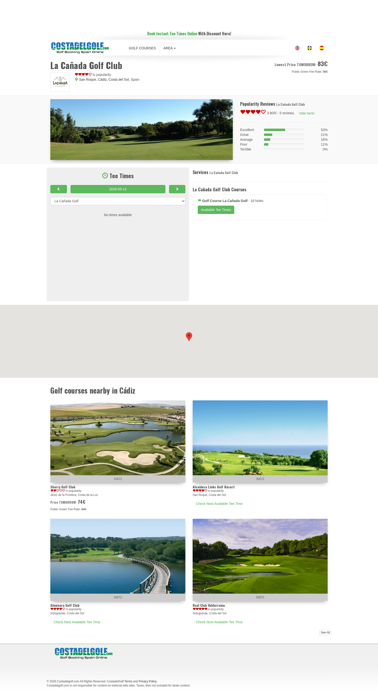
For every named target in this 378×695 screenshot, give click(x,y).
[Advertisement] (189, 13)
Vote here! (307, 113)
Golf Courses (142, 48)
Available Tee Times (216, 210)
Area (169, 48)
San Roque (87, 79)
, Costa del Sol (118, 79)
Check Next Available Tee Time (219, 504)
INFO (118, 479)
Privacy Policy (147, 681)
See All (325, 632)
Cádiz (102, 79)
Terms (128, 681)
